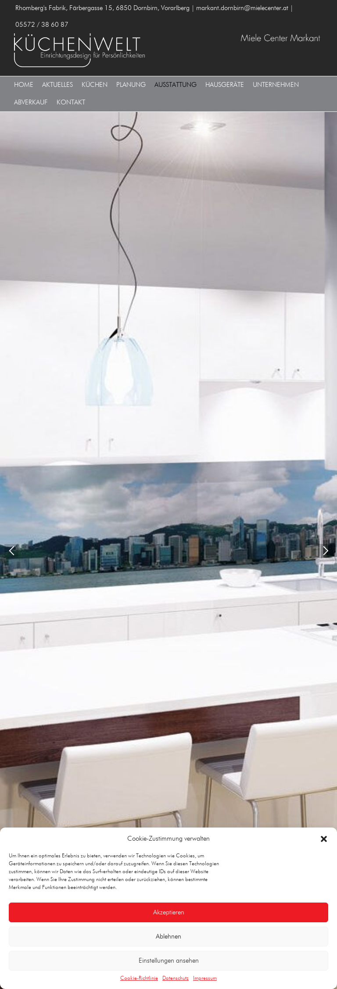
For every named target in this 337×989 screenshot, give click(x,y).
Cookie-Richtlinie (139, 978)
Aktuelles (57, 85)
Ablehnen (168, 936)
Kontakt (71, 102)
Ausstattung (175, 85)
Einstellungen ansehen (169, 960)
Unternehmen (276, 85)
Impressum (205, 978)
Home (23, 85)
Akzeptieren (168, 912)
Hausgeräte (224, 85)
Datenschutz (175, 978)
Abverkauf (31, 102)
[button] (323, 839)
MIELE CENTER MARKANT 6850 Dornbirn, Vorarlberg (89, 46)
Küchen (95, 85)
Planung (131, 85)
